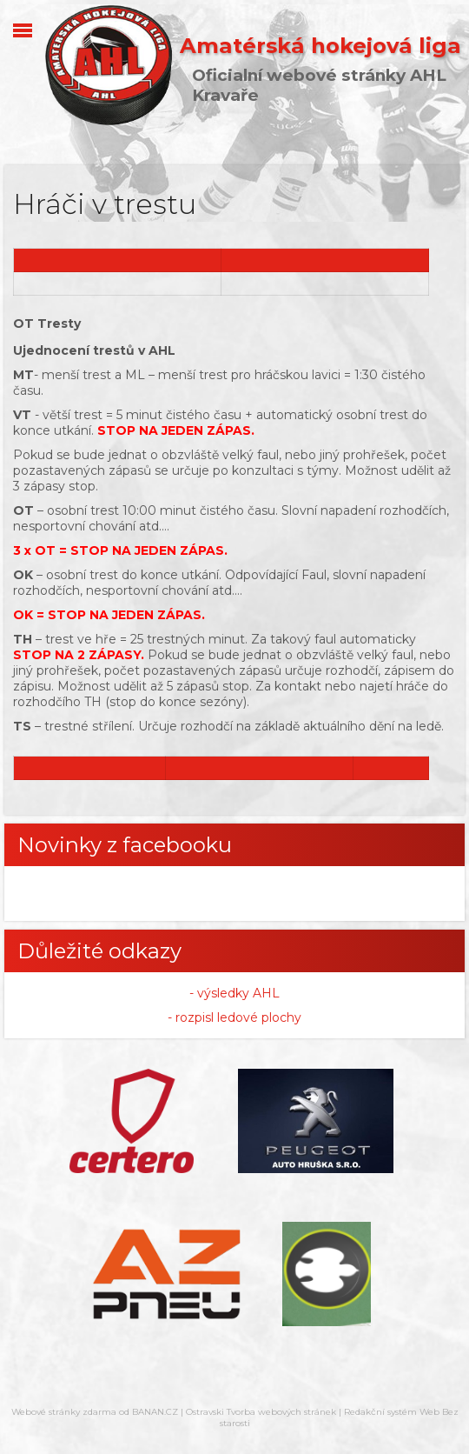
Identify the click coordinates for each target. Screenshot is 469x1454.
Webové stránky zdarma (63, 1411)
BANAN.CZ (155, 1411)
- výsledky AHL (234, 993)
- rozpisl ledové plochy (234, 1017)
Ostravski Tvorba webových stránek (261, 1411)
